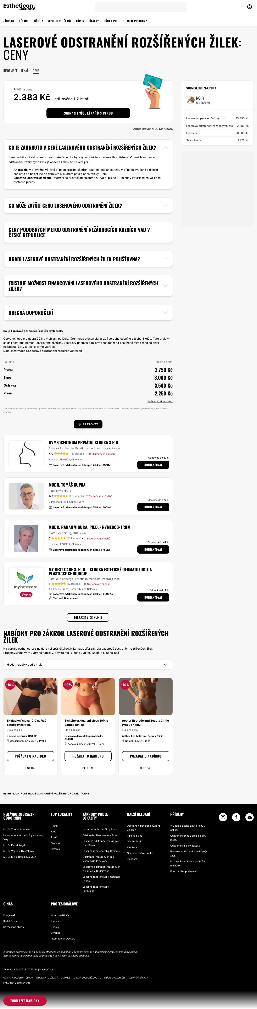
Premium (56, 921)
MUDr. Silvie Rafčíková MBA (19, 856)
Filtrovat (88, 424)
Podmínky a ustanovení (16, 983)
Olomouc (56, 843)
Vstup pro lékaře (60, 915)
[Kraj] (88, 665)
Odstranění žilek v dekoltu (185, 845)
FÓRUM (80, 21)
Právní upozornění (114, 977)
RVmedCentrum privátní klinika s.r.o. (84, 442)
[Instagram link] (223, 818)
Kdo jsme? (9, 915)
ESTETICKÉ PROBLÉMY (134, 21)
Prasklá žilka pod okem (183, 871)
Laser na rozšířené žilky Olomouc (102, 851)
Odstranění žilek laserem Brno (100, 835)
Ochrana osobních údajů (18, 977)
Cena (36, 70)
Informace (10, 70)
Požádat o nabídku (30, 756)
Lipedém (217, 133)
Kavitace (132, 847)
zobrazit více (111, 448)
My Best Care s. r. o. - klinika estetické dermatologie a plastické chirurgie (100, 571)
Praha (54, 825)
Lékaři (25, 70)
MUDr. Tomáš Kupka (67, 485)
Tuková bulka (134, 835)
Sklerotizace (217, 140)
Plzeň (54, 837)
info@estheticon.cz (45, 969)
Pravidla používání (47, 977)
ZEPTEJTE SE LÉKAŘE (59, 21)
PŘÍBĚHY (38, 21)
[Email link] (249, 817)
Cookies (65, 977)
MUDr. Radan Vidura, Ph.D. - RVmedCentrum (89, 527)
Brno (53, 831)
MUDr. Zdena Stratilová (16, 829)
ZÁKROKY (8, 21)
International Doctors (63, 938)
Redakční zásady (138, 977)
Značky (55, 926)
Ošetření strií (134, 841)
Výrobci (55, 932)
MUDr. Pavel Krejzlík (15, 845)
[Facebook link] (236, 818)
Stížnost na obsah (13, 926)
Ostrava (55, 848)
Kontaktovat (153, 464)
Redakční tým (11, 921)
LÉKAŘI (23, 21)
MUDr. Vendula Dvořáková (18, 851)
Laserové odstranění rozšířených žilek (217, 126)
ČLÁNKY (94, 21)
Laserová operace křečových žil (217, 118)
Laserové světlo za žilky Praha (100, 829)
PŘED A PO (110, 21)
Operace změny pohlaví (140, 853)
